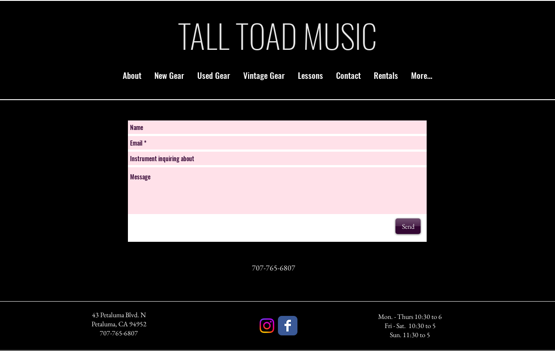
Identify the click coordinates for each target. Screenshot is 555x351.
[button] (169, 74)
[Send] (408, 226)
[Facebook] (287, 325)
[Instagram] (267, 325)
